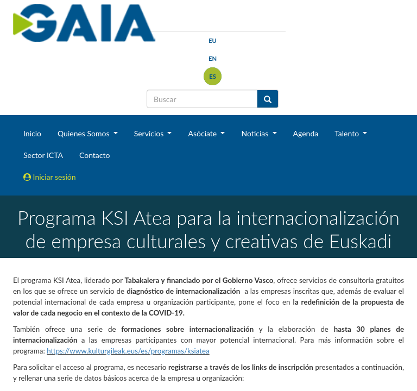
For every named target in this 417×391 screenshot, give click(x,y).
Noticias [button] (255, 133)
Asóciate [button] (203, 133)
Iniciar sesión (49, 176)
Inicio (32, 133)
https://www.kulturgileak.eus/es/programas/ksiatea (128, 350)
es (212, 76)
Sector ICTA (43, 155)
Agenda (306, 133)
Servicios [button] (150, 133)
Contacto (94, 155)
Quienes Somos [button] (84, 133)
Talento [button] (347, 133)
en (212, 58)
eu (212, 40)
